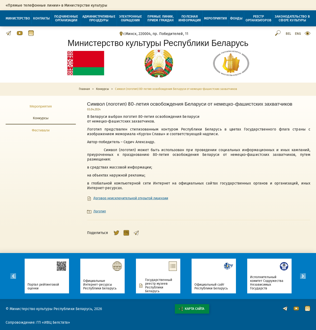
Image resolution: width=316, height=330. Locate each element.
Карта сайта (191, 309)
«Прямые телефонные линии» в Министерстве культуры (56, 5)
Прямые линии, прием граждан (160, 18)
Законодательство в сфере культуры (292, 18)
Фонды (236, 18)
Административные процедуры (98, 18)
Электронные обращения (130, 18)
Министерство (18, 18)
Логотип (99, 211)
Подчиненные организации (66, 18)
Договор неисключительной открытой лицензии (130, 198)
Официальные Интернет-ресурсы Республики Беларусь (100, 284)
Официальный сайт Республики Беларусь (211, 286)
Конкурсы (40, 117)
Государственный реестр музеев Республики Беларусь (158, 285)
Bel (288, 34)
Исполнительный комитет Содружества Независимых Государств (267, 282)
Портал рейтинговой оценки (43, 286)
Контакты (41, 18)
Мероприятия (215, 18)
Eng (298, 34)
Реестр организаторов (258, 18)
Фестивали (41, 130)
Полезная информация (189, 18)
